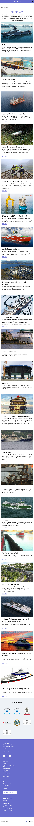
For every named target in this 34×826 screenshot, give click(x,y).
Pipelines (5, 771)
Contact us (6, 751)
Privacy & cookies (7, 805)
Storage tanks (6, 773)
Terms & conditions (8, 807)
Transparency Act (7, 810)
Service (5, 788)
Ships (4, 763)
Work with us (6, 753)
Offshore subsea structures (10, 767)
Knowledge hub (7, 783)
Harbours (5, 770)
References (6, 803)
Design (5, 787)
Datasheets (6, 785)
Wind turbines (6, 768)
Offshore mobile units (8, 765)
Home (2, 7)
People (5, 800)
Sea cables (6, 775)
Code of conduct (7, 808)
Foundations (6, 776)
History (5, 802)
